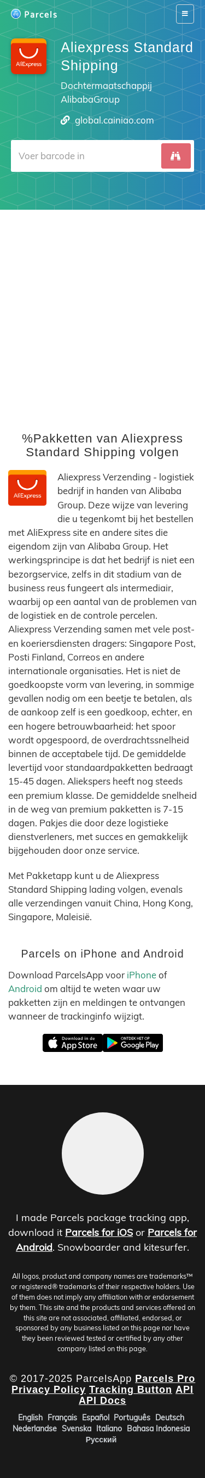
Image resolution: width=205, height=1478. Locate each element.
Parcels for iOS (99, 1232)
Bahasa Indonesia (158, 1429)
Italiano (109, 1429)
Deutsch (169, 1418)
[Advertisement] (102, 313)
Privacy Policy (48, 1389)
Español (95, 1418)
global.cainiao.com (114, 120)
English (30, 1418)
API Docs (102, 1400)
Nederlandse (35, 1429)
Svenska (76, 1429)
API (184, 1389)
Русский (101, 1440)
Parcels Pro (165, 1378)
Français (62, 1418)
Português (132, 1418)
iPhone (141, 975)
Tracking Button (130, 1389)
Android (25, 988)
